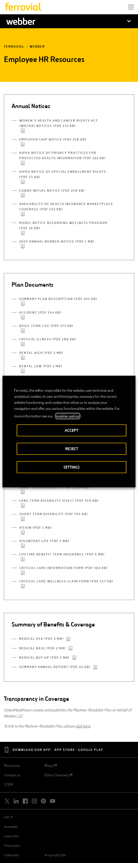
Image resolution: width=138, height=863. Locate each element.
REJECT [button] (71, 448)
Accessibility (11, 826)
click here (83, 726)
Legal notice (11, 836)
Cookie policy (11, 855)
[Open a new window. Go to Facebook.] (25, 801)
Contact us (12, 775)
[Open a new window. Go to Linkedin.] (16, 801)
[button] (130, 7)
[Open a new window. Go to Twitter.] (7, 801)
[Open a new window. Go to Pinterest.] (43, 801)
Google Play (90, 750)
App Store (64, 750)
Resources (12, 765)
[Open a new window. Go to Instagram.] (34, 801)
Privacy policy (12, 845)
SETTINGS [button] (71, 467)
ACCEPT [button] (71, 430)
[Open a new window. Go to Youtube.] (53, 801)
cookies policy (67, 416)
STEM (8, 784)
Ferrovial (14, 47)
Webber (37, 47)
